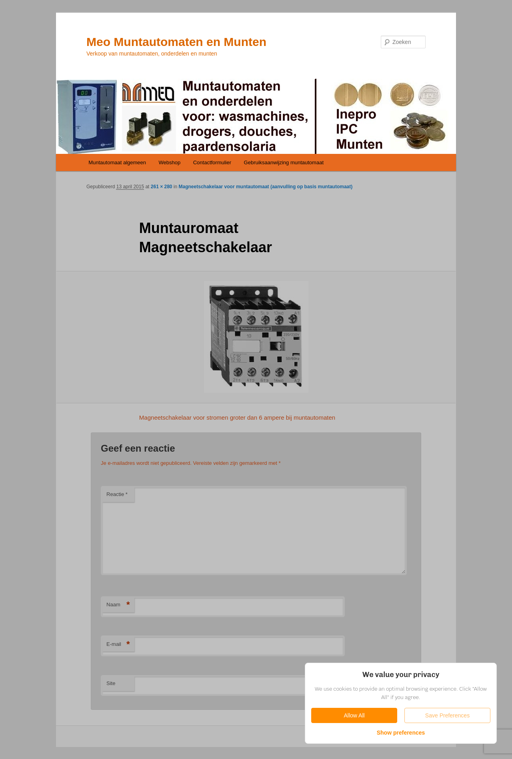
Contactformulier (212, 162)
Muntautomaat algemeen (117, 162)
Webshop (170, 162)
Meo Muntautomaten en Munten (176, 41)
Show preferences (401, 732)
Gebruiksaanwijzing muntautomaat (284, 162)
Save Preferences (447, 715)
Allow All (354, 715)
